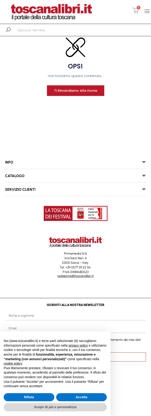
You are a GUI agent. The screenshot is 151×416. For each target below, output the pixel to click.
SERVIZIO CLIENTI (20, 189)
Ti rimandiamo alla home (75, 90)
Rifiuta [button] (29, 397)
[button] (147, 11)
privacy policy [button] (78, 345)
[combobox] (41, 30)
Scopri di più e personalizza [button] (55, 407)
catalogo (14, 176)
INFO (9, 162)
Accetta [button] (81, 397)
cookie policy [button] (13, 363)
